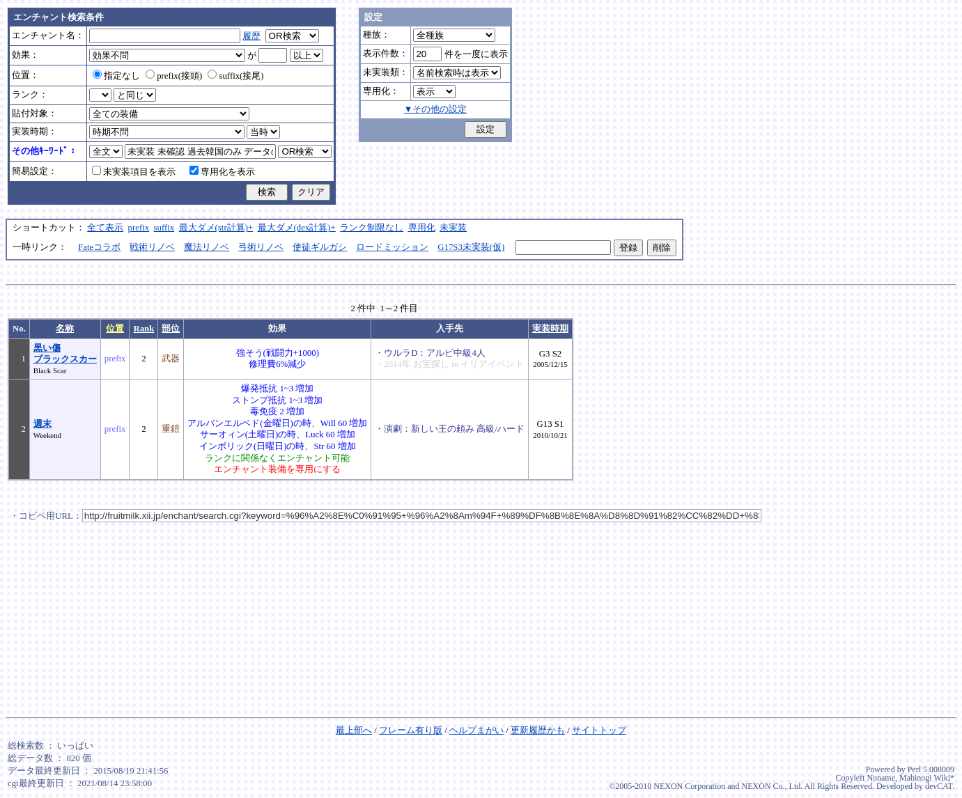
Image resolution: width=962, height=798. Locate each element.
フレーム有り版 (410, 730)
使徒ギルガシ (320, 247)
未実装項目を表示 (134, 172)
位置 (115, 329)
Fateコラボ (99, 247)
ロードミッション (392, 247)
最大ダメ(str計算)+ (216, 228)
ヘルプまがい (476, 730)
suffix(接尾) (235, 76)
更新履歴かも (538, 730)
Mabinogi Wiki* (926, 778)
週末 (42, 424)
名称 (65, 329)
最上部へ (354, 730)
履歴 (251, 36)
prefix (139, 228)
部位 (171, 329)
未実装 (453, 228)
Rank (143, 329)
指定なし (116, 76)
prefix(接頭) (174, 76)
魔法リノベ (206, 247)
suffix (164, 228)
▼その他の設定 (435, 109)
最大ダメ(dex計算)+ (297, 228)
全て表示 (105, 228)
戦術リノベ (152, 247)
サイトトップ (599, 730)
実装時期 (550, 329)
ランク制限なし (371, 228)
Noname (881, 778)
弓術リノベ (261, 247)
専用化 (421, 228)
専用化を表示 (222, 172)
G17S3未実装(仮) (470, 247)
